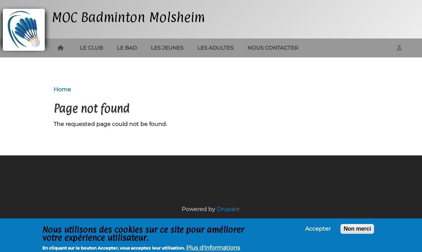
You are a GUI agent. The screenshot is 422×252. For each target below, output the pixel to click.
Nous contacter (272, 47)
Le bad (127, 47)
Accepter (318, 230)
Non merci (357, 230)
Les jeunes (167, 47)
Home (62, 89)
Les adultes (215, 47)
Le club (91, 47)
